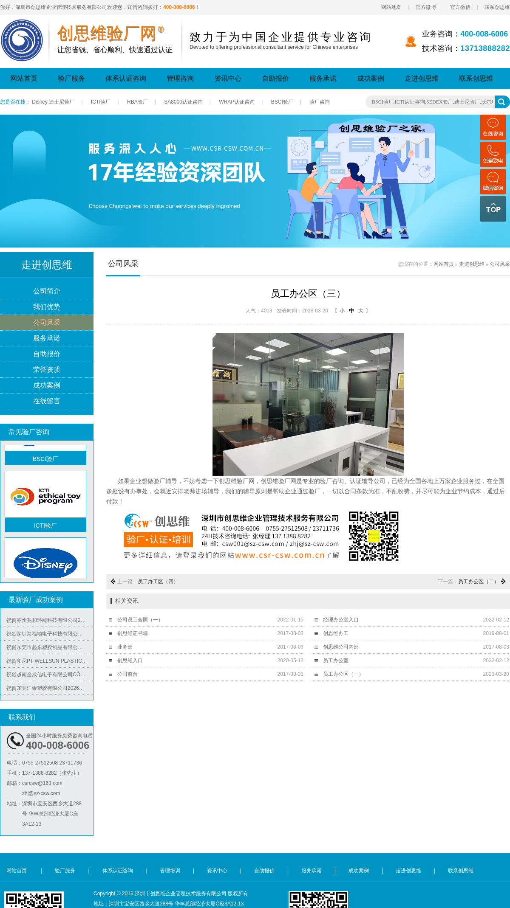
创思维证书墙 (132, 633)
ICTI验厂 (101, 102)
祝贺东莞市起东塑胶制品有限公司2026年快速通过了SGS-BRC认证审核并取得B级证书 (49, 650)
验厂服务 (71, 78)
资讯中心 (227, 78)
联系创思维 (497, 7)
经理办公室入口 (341, 620)
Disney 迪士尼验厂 (53, 102)
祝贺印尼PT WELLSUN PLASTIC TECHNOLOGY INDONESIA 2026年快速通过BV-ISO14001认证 (49, 663)
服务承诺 (323, 78)
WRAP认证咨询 (237, 102)
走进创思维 (422, 78)
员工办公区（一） (343, 674)
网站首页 (23, 78)
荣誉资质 (47, 370)
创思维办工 (335, 633)
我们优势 (47, 307)
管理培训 (170, 871)
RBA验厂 (137, 102)
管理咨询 (180, 78)
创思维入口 (130, 660)
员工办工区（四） (158, 582)
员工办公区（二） (478, 582)
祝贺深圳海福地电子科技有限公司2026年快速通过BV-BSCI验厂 (49, 636)
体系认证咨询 (125, 78)
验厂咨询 (319, 102)
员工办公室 (335, 660)
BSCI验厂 (282, 102)
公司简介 (47, 291)
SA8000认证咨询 (183, 102)
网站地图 (391, 7)
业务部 (125, 647)
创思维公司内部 (341, 647)
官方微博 (426, 7)
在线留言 (47, 401)
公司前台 (127, 674)
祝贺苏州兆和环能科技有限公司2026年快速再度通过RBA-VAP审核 (49, 623)
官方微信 (460, 7)
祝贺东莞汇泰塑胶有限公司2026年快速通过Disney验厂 (49, 691)
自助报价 (275, 78)
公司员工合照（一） (140, 620)
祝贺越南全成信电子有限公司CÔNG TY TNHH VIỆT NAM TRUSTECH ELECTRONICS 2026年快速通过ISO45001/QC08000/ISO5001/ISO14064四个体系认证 (49, 677)
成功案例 (370, 78)
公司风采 (47, 323)
